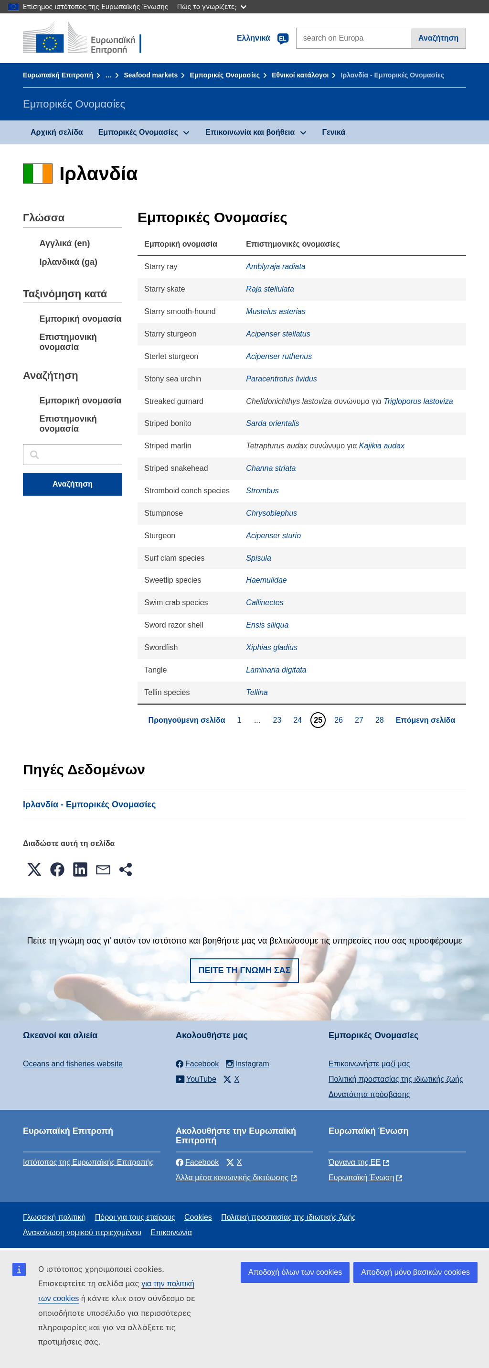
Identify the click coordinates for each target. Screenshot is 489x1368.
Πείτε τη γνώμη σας (245, 970)
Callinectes (264, 602)
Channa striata (271, 468)
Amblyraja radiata (276, 266)
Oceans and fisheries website (73, 1064)
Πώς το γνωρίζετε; (211, 6)
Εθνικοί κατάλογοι (300, 75)
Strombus (262, 491)
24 (298, 720)
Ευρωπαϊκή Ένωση (361, 1177)
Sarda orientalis (272, 423)
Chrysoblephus (271, 513)
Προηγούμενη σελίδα (187, 720)
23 (278, 720)
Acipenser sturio (273, 536)
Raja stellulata (270, 289)
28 (380, 720)
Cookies (198, 1217)
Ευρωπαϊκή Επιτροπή (58, 75)
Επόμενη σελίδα (426, 720)
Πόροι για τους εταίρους (135, 1217)
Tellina (257, 692)
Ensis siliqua (267, 625)
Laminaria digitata (276, 670)
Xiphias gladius (272, 647)
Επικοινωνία (171, 1232)
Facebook (197, 1162)
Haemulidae (266, 580)
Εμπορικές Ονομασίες (225, 75)
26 (339, 720)
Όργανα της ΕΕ (355, 1162)
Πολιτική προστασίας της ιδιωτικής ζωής (396, 1079)
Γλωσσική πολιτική (54, 1217)
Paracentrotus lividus (281, 379)
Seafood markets (151, 75)
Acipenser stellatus (278, 334)
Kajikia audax (381, 446)
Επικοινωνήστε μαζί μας (369, 1064)
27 (360, 720)
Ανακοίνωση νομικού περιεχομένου (82, 1232)
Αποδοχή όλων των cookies (295, 1272)
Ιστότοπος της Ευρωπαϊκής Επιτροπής (88, 1162)
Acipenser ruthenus (279, 356)
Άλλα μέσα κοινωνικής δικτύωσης (232, 1177)
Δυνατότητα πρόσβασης (369, 1094)
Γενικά (334, 132)
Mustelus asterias (276, 311)
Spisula (258, 558)
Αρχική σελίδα (57, 132)
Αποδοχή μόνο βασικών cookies (415, 1272)
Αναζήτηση (438, 38)
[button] (34, 869)
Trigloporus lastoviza (418, 401)
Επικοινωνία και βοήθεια (250, 132)
